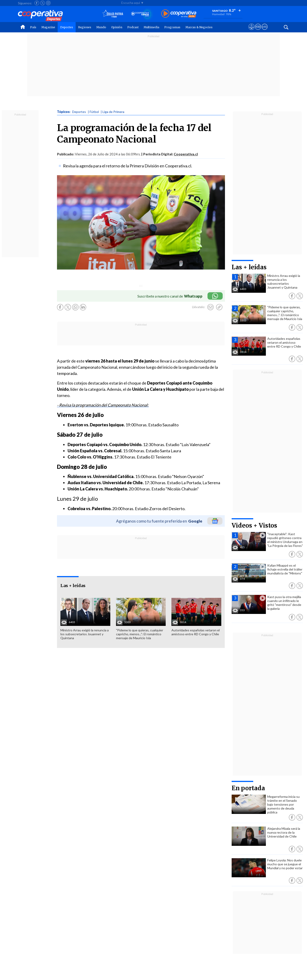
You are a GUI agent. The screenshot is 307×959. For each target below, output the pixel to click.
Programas (172, 27)
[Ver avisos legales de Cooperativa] (251, 31)
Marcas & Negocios (199, 27)
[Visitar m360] (258, 31)
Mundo (101, 27)
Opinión (116, 27)
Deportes (66, 27)
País (33, 27)
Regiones (84, 27)
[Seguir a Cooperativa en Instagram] (48, 3)
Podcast (133, 27)
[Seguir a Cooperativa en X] (42, 3)
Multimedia (151, 27)
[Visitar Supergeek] (265, 31)
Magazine (48, 27)
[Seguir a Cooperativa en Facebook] (36, 3)
